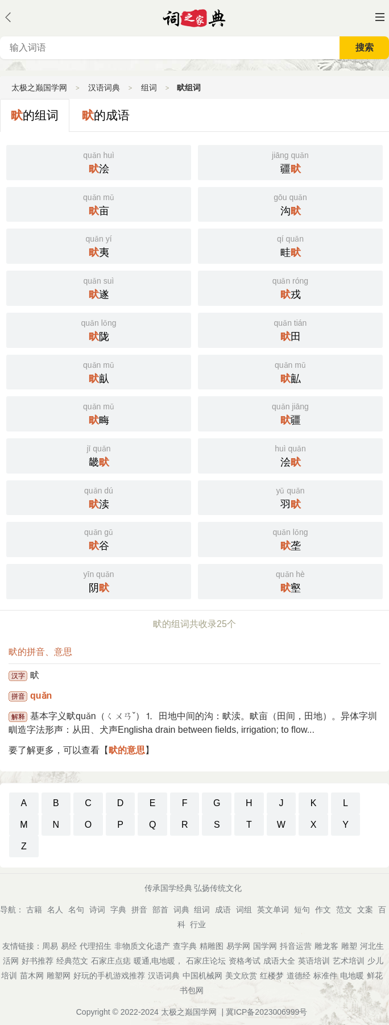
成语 (223, 909)
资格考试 (244, 960)
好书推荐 (37, 960)
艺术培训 (349, 960)
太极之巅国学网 (39, 88)
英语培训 (314, 960)
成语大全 (279, 960)
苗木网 (32, 975)
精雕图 (212, 946)
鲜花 (375, 975)
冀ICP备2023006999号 (266, 1011)
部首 (160, 909)
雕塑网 (59, 975)
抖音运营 (296, 946)
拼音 (139, 909)
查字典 (185, 946)
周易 (50, 946)
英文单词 (273, 909)
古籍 (34, 909)
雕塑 (349, 946)
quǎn (41, 695)
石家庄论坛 (206, 960)
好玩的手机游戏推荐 (109, 975)
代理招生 (95, 946)
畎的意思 (127, 750)
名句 (76, 909)
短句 (302, 909)
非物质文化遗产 (142, 946)
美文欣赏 (241, 975)
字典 (118, 909)
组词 (149, 88)
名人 (55, 909)
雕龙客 (326, 946)
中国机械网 (202, 975)
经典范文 (72, 960)
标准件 (325, 975)
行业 (198, 924)
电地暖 (352, 975)
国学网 (265, 946)
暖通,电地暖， (159, 960)
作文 (323, 909)
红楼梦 (272, 975)
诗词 (97, 909)
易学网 (238, 946)
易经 (69, 946)
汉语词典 (104, 88)
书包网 (192, 990)
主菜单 (380, 17)
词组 (244, 909)
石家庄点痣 (111, 960)
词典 (181, 909)
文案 (365, 909)
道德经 (299, 975)
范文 (344, 909)
